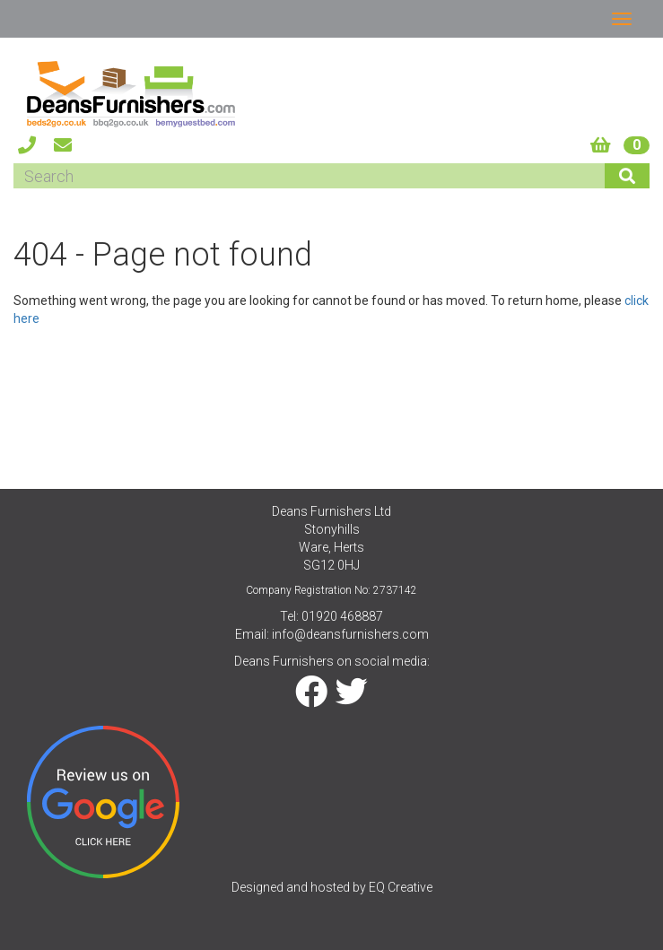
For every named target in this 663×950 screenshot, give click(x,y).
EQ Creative (400, 887)
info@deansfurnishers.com (350, 634)
